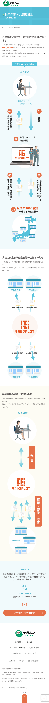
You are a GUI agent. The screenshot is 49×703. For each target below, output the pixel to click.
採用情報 (21, 661)
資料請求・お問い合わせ (24, 613)
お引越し (30, 642)
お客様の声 (17, 653)
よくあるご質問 (30, 653)
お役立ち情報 (34, 648)
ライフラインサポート (17, 648)
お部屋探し (19, 642)
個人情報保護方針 (33, 661)
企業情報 (12, 661)
